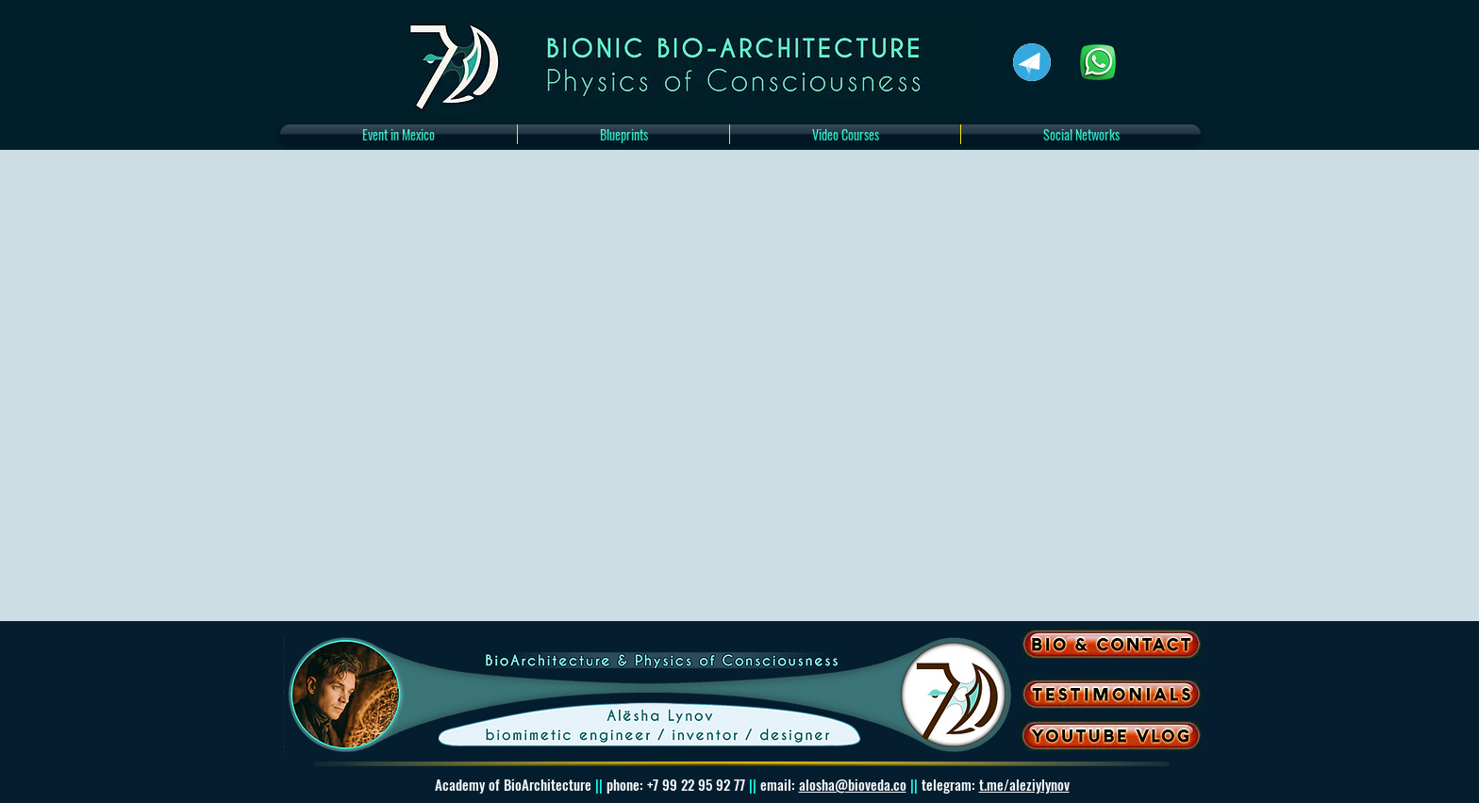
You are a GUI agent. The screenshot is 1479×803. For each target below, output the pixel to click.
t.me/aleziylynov (1024, 784)
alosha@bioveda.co (852, 784)
